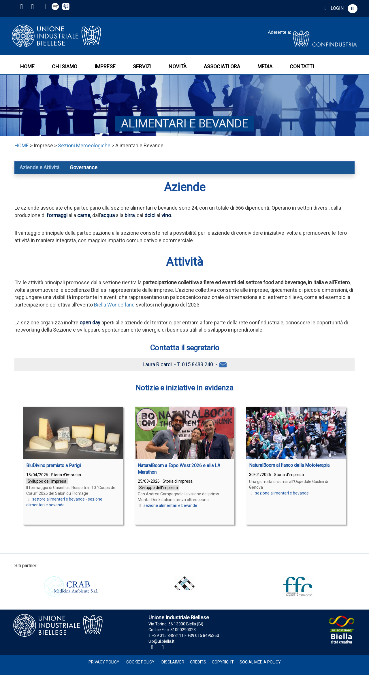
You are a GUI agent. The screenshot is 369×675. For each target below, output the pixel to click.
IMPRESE (105, 66)
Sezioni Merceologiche (84, 145)
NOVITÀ (178, 66)
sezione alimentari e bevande (170, 505)
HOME (27, 66)
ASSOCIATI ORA (222, 66)
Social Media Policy (260, 662)
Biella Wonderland (114, 305)
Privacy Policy (104, 662)
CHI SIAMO (64, 66)
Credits (198, 662)
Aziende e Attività (39, 167)
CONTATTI (302, 66)
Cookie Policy (140, 662)
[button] (352, 8)
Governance (83, 167)
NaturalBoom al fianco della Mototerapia (289, 465)
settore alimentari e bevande (58, 499)
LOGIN (333, 8)
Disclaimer (172, 662)
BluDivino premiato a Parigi (53, 465)
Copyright (223, 662)
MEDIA (264, 66)
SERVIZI (142, 66)
